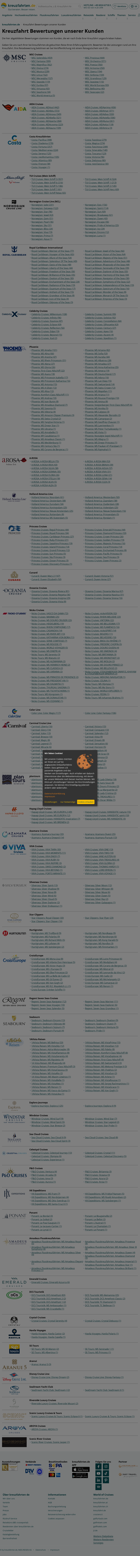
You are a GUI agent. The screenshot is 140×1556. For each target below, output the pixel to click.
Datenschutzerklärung (55, 793)
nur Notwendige (67, 802)
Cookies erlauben (86, 802)
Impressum (50, 796)
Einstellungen (51, 802)
